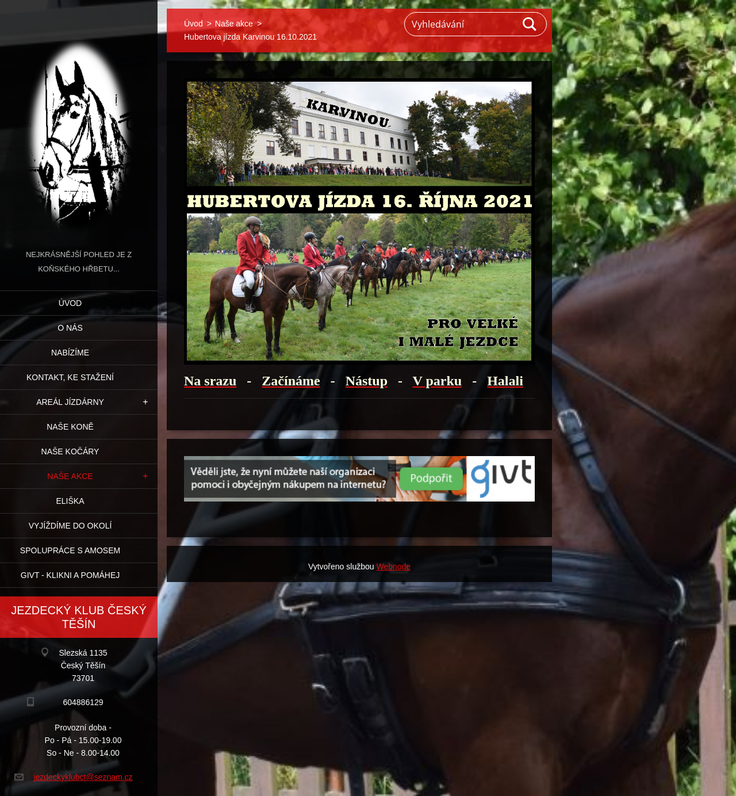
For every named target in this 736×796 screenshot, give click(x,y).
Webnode (393, 566)
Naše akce (70, 476)
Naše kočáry (70, 451)
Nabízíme (70, 352)
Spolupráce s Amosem (70, 550)
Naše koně (70, 426)
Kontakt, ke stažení (70, 377)
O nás (70, 327)
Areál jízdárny (70, 402)
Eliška (70, 501)
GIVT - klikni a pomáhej (70, 575)
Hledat (530, 24)
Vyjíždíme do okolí (70, 525)
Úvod (70, 303)
